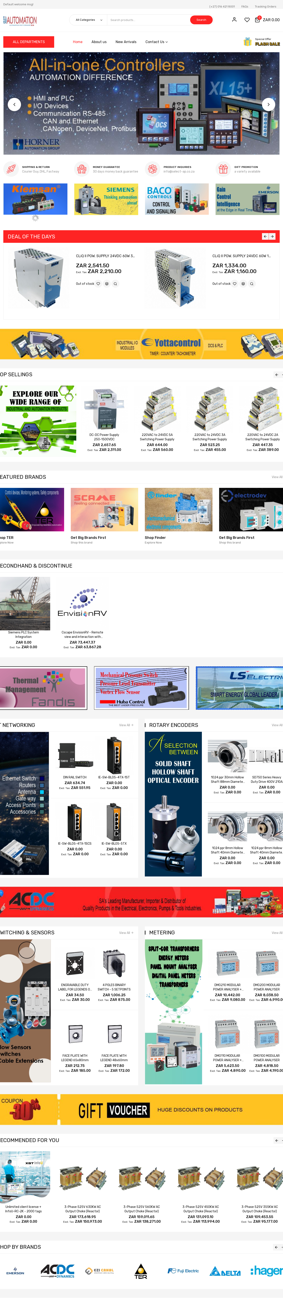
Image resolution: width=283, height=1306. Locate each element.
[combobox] (160, 20)
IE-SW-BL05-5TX (114, 844)
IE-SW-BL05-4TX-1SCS (75, 844)
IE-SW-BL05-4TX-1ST (114, 777)
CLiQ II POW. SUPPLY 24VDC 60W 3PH (106, 256)
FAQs (244, 6)
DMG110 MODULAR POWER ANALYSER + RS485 (227, 1060)
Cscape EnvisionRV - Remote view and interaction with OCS (82, 637)
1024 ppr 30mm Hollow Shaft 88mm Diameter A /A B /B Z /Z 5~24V (227, 782)
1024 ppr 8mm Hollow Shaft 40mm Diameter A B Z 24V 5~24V (227, 852)
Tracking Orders (265, 6)
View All (124, 725)
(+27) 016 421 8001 (222, 6)
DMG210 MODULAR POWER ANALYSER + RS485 (227, 989)
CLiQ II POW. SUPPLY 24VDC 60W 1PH (242, 256)
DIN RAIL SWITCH (74, 777)
